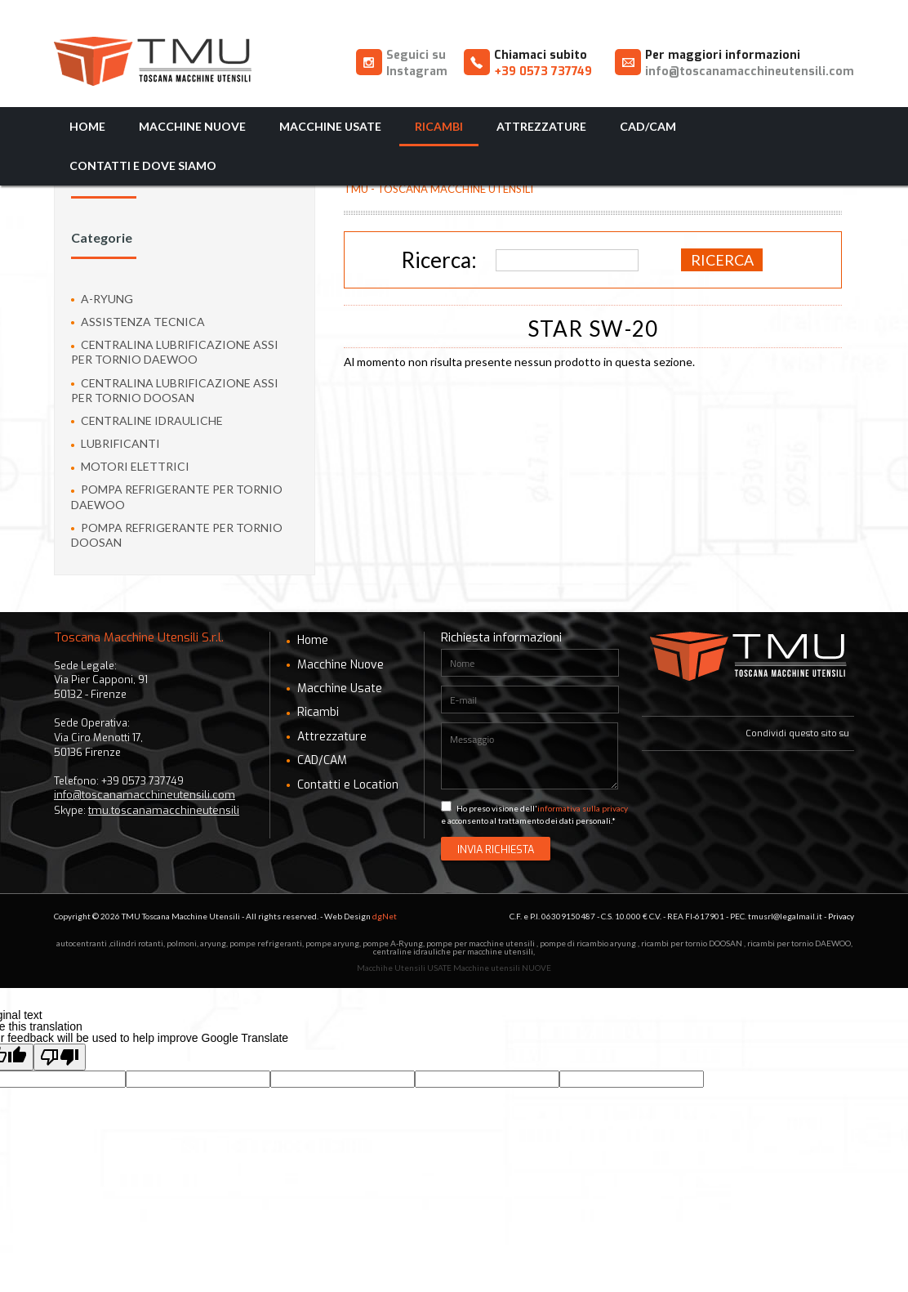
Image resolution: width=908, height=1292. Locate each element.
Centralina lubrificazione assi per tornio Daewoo (174, 352)
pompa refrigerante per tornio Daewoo (177, 496)
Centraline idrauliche (147, 420)
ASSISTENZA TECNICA (138, 322)
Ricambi (439, 126)
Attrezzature (541, 126)
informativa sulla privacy (582, 808)
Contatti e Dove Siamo (142, 165)
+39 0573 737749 (543, 71)
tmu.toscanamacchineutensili (163, 810)
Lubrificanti (115, 443)
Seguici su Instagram (416, 63)
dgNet (384, 916)
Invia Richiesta (495, 849)
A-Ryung (102, 299)
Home (87, 126)
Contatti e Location (342, 785)
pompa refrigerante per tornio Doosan (177, 535)
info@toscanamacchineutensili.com (749, 71)
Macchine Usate (330, 126)
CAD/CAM (648, 126)
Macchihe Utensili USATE (404, 967)
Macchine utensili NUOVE (502, 967)
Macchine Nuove (192, 126)
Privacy (841, 916)
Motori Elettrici (130, 466)
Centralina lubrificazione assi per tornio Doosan (174, 390)
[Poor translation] (59, 1057)
